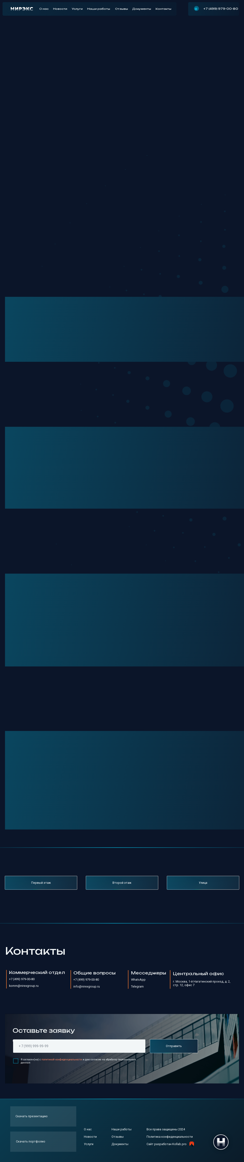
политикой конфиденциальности (61, 1059)
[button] (43, 1116)
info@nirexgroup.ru (86, 986)
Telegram (137, 986)
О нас (44, 8)
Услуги (77, 8)
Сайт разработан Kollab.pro (167, 1144)
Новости (60, 8)
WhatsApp (138, 979)
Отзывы (121, 8)
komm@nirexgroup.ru (24, 986)
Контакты (163, 8)
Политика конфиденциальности (170, 1136)
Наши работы (98, 8)
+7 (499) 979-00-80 (220, 8)
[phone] (79, 1046)
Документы (141, 8)
